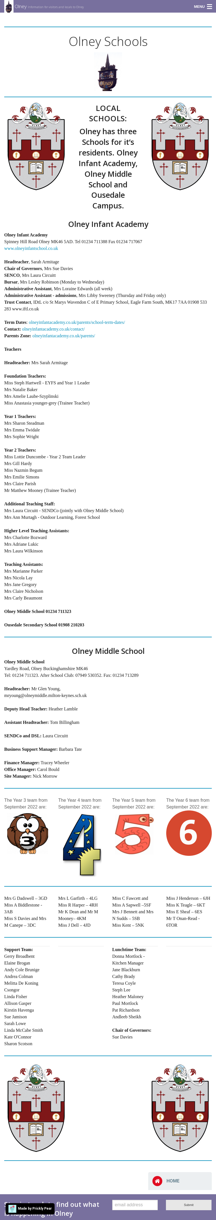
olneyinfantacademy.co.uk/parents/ (63, 335)
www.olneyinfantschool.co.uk (31, 248)
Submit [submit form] (189, 1205)
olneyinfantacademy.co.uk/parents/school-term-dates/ (77, 322)
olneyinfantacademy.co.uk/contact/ (53, 329)
